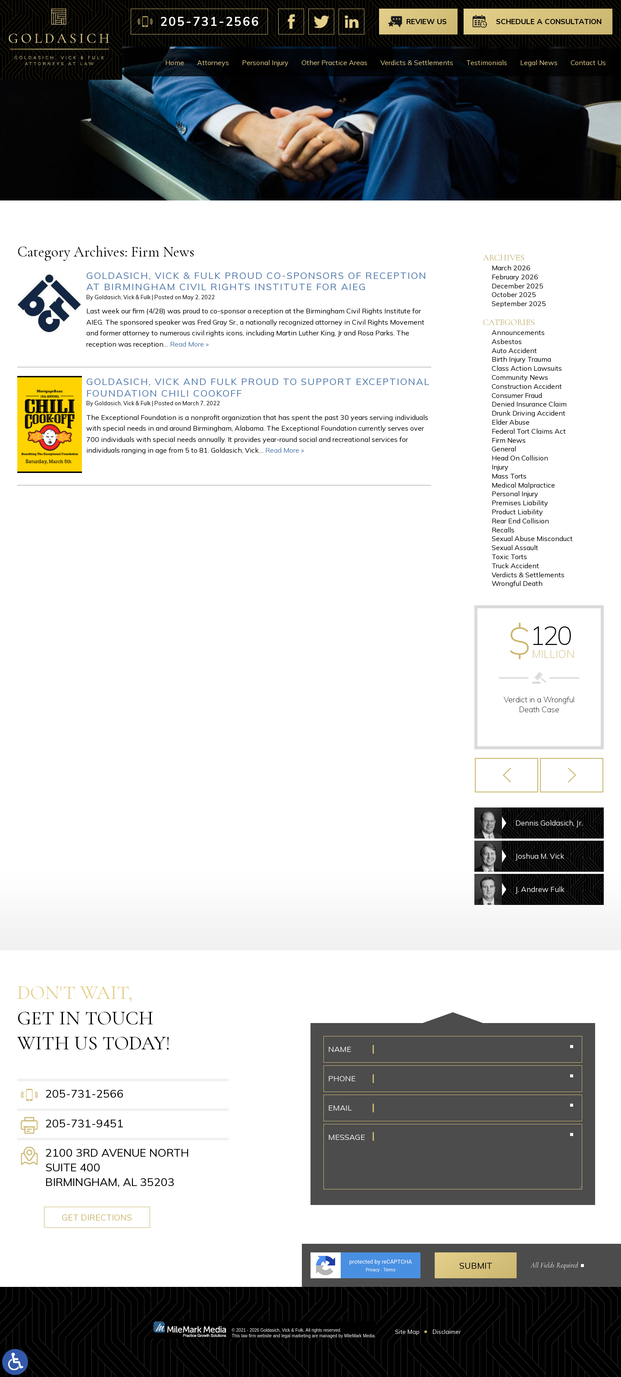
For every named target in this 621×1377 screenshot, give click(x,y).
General (504, 448)
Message (346, 1137)
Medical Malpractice (523, 485)
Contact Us (588, 62)
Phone (342, 1078)
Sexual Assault (515, 547)
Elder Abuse (511, 422)
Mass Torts (509, 476)
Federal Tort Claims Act (529, 431)
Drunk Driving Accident (528, 413)
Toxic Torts (509, 556)
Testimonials (486, 62)
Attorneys (213, 62)
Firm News (509, 440)
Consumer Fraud (517, 395)
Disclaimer (447, 1332)
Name (339, 1049)
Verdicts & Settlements (416, 62)
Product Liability (517, 511)
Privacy (373, 1269)
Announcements (518, 332)
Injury (500, 467)
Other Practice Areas (334, 62)
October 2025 (514, 294)
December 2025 (517, 286)
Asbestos (507, 341)
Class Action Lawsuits (527, 368)
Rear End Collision (520, 520)
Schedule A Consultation (549, 21)
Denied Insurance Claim (529, 404)
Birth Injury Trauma (521, 359)
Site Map (407, 1332)
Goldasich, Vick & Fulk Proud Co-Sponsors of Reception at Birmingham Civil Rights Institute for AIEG (256, 281)
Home (174, 62)
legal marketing (295, 1335)
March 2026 (511, 267)
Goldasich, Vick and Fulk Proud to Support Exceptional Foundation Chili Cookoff (258, 387)
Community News (520, 377)
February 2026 (515, 276)
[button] (506, 775)
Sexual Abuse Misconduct (532, 538)
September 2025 (519, 303)
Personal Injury (265, 62)
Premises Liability (520, 502)
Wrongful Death (517, 583)
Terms (389, 1269)
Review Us (426, 21)
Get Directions (101, 1217)
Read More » (189, 344)
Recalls (503, 530)
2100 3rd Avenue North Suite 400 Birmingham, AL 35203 (117, 1167)
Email (340, 1108)
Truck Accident (515, 565)
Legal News (539, 62)
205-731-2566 (210, 21)
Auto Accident (514, 350)
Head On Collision (520, 458)
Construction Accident (527, 386)
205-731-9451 (84, 1123)
